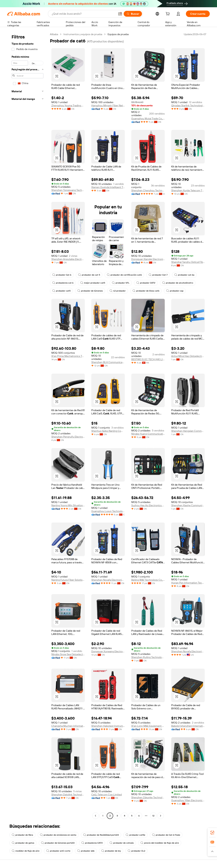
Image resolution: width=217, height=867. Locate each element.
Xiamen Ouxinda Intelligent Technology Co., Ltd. (108, 187)
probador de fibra (22, 834)
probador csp (174, 290)
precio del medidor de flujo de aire (160, 842)
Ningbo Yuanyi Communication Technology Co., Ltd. (148, 433)
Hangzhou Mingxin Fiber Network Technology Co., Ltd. (108, 105)
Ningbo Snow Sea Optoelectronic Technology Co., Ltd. (68, 654)
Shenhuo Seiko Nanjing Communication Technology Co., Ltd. (108, 430)
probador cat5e (135, 834)
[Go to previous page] (95, 815)
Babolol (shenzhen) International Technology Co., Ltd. (188, 725)
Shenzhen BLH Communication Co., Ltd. (108, 362)
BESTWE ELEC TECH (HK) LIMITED (148, 359)
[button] (120, 14)
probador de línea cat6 (146, 290)
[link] (212, 832)
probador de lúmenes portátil (58, 842)
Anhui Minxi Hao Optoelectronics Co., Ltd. (188, 356)
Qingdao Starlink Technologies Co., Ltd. (188, 105)
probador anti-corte (58, 850)
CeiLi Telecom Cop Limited (106, 794)
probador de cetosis (122, 842)
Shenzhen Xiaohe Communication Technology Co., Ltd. (188, 505)
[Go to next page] (160, 815)
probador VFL (120, 282)
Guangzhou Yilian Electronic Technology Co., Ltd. (188, 800)
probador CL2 (136, 850)
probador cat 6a (184, 274)
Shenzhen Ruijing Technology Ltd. (148, 657)
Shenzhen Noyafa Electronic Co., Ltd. (108, 579)
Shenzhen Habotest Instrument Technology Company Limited (108, 725)
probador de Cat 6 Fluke (166, 834)
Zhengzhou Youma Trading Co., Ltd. (68, 105)
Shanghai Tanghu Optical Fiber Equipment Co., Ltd (188, 262)
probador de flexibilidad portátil (101, 834)
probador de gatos (23, 842)
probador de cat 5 (89, 274)
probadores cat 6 (62, 282)
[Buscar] (133, 14)
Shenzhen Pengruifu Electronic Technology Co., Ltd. (68, 436)
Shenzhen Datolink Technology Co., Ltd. (68, 794)
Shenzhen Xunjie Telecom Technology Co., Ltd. (188, 190)
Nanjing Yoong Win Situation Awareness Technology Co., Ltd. (68, 505)
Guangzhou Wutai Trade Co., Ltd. (148, 118)
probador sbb (85, 850)
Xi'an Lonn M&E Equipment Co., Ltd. (148, 725)
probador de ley (111, 850)
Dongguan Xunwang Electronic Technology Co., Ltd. (108, 651)
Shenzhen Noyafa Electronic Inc (188, 651)
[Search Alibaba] (83, 14)
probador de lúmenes (90, 290)
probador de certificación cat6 (124, 274)
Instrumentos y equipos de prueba (82, 34)
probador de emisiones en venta (58, 834)
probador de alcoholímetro (177, 282)
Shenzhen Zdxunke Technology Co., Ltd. (148, 797)
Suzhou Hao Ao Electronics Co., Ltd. (148, 505)
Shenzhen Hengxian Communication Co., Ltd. (188, 430)
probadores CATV (92, 842)
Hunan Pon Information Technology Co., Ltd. (188, 582)
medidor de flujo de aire (25, 850)
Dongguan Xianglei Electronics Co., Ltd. (148, 259)
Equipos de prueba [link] (118, 34)
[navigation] (27, 425)
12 (153, 815)
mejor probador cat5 (92, 282)
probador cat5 (61, 290)
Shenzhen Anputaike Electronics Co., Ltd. (68, 259)
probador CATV (145, 282)
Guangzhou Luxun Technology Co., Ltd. (108, 511)
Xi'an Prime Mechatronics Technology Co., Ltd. (68, 356)
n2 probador (118, 290)
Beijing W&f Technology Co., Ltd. (148, 579)
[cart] (168, 14)
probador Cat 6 (61, 274)
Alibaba (54, 34)
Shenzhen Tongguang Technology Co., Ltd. (68, 190)
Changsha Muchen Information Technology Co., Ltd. (68, 725)
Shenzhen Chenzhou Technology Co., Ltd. (148, 190)
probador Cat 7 (158, 274)
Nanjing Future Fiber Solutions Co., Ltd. (68, 579)
